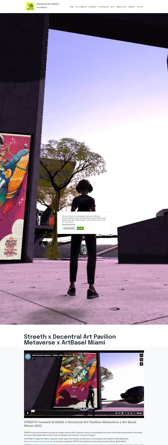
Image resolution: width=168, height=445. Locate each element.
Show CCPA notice (68, 224)
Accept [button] (80, 228)
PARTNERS (131, 7)
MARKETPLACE (121, 7)
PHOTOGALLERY (103, 7)
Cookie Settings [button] (69, 228)
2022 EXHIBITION (81, 7)
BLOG (112, 7)
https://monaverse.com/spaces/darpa (40, 441)
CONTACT (140, 7)
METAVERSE (92, 7)
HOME (72, 7)
